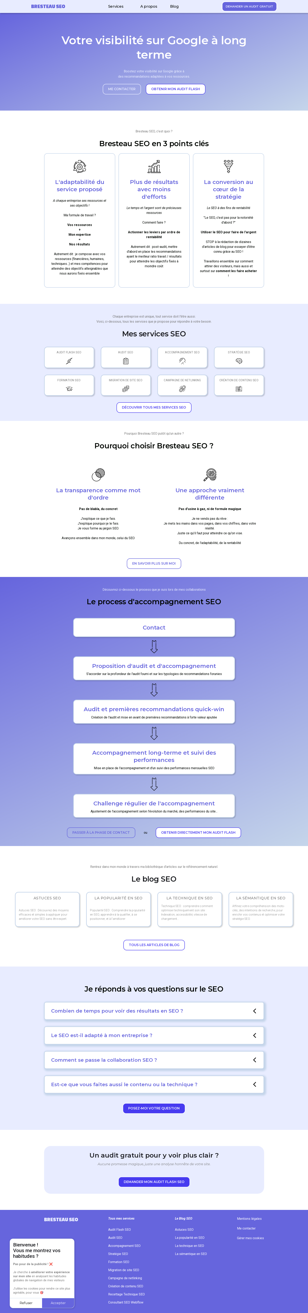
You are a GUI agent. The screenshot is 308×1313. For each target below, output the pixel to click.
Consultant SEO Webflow (125, 1302)
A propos (148, 6)
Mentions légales (249, 1219)
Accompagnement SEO (182, 352)
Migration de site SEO (126, 380)
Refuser (26, 1303)
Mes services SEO (154, 334)
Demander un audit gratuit (249, 6)
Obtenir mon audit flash (175, 89)
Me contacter (121, 89)
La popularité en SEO (189, 1238)
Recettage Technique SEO (126, 1294)
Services (115, 6)
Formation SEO (69, 380)
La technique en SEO (189, 1246)
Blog (174, 6)
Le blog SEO (153, 879)
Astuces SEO (184, 1230)
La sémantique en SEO (191, 1254)
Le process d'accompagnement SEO (154, 601)
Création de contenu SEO (239, 380)
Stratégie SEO (239, 352)
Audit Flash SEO (69, 352)
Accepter (58, 1303)
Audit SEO (125, 352)
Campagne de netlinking (182, 380)
